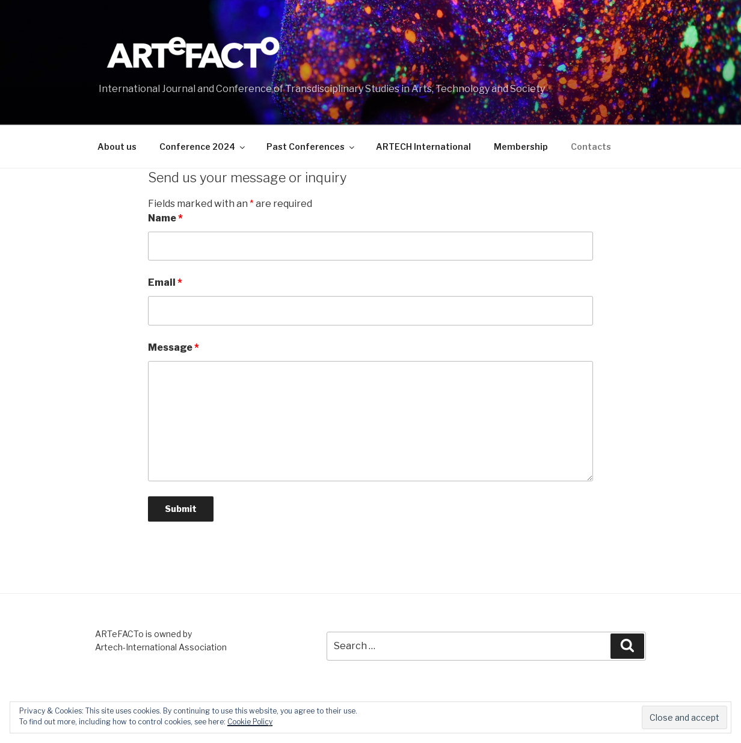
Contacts (591, 146)
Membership (521, 146)
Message (173, 347)
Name (165, 218)
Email (165, 282)
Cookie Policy (249, 721)
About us (117, 146)
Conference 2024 (203, 146)
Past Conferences (311, 146)
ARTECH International (423, 146)
